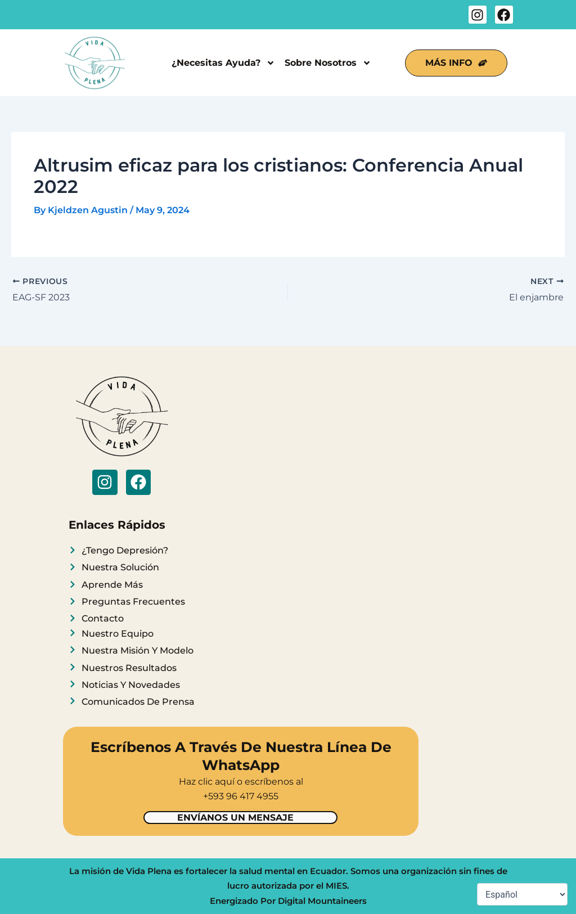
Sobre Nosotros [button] (328, 63)
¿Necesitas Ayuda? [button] (223, 63)
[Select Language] (522, 894)
